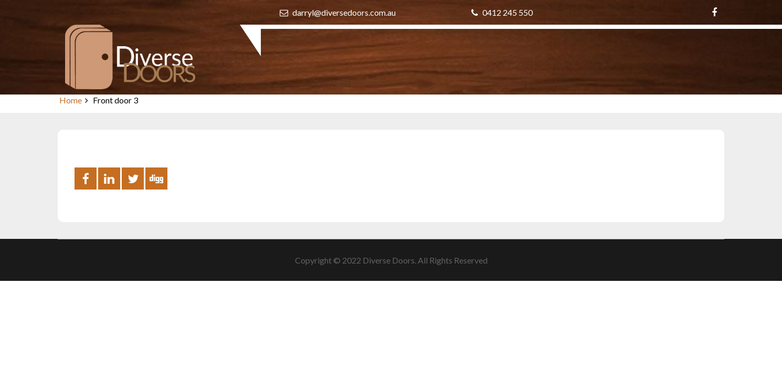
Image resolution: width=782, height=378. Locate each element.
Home (70, 100)
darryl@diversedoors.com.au (338, 12)
